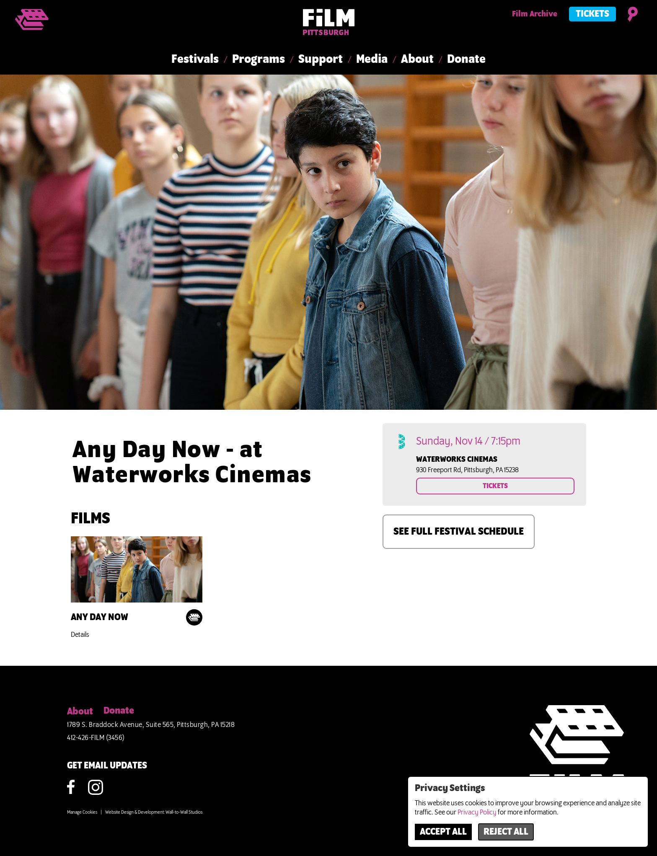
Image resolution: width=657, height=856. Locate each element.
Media (372, 59)
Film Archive (534, 14)
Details (80, 635)
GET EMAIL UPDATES (107, 766)
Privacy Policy (477, 812)
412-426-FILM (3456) (96, 738)
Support (320, 59)
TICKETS (495, 486)
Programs (258, 59)
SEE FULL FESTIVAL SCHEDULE (458, 531)
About (417, 59)
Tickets (592, 14)
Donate (466, 59)
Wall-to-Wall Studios (184, 812)
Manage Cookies (82, 812)
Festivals (195, 59)
